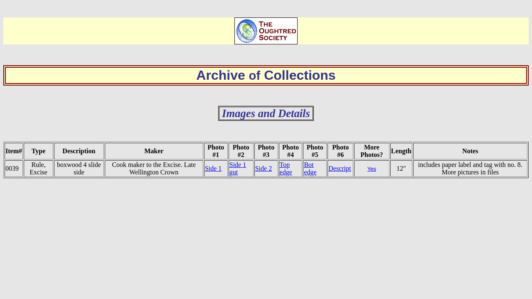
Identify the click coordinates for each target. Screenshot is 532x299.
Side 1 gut (237, 168)
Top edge (286, 168)
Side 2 (263, 168)
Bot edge (310, 168)
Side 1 (213, 168)
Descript (339, 168)
